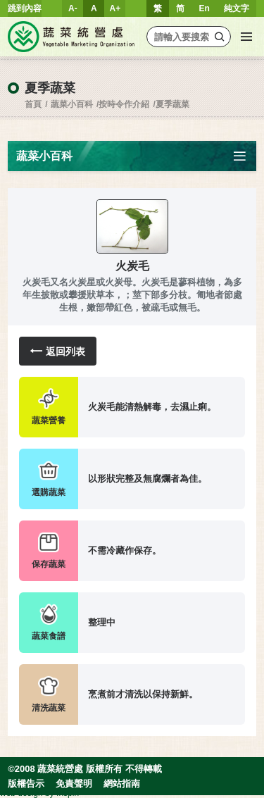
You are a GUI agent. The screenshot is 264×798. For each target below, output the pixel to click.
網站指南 (121, 783)
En (204, 8)
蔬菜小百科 (72, 104)
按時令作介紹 (124, 104)
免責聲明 (74, 783)
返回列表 (57, 351)
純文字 (236, 8)
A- (72, 8)
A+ (115, 8)
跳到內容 (25, 8)
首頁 (33, 104)
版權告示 (26, 783)
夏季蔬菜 (172, 104)
